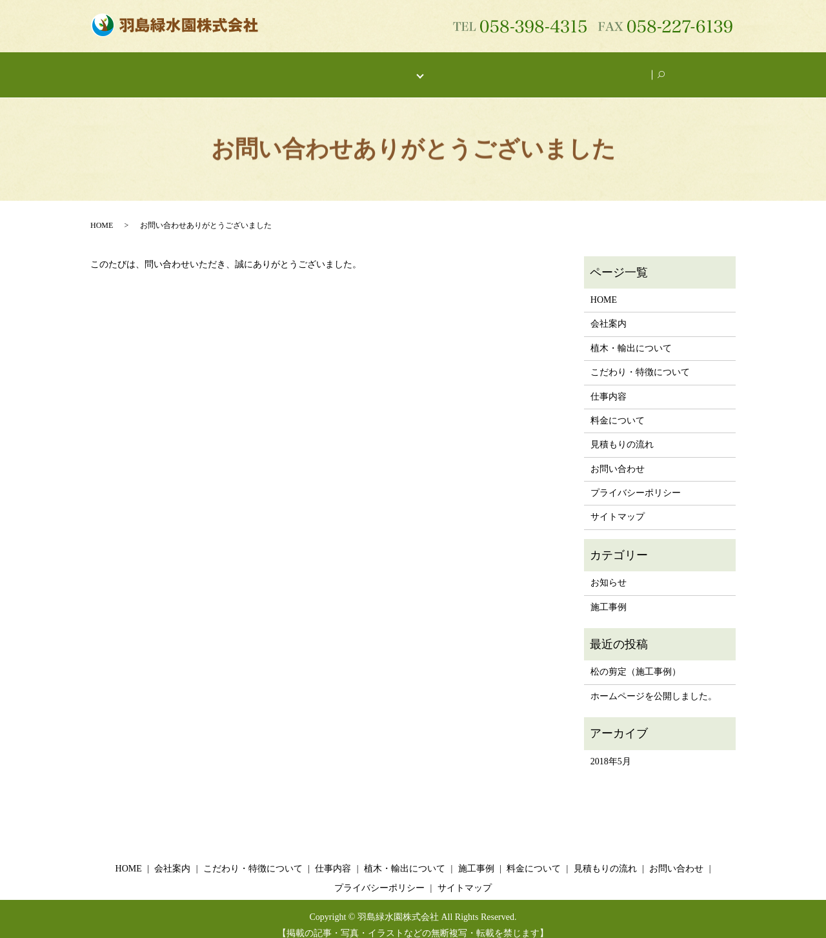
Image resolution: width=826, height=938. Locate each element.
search (668, 69)
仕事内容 (396, 68)
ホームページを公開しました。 (653, 684)
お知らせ (608, 570)
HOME (175, 68)
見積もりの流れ (622, 432)
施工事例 (554, 68)
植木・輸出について (477, 68)
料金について (617, 408)
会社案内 (224, 68)
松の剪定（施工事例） (635, 659)
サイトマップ (617, 504)
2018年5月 (610, 749)
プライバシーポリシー (635, 480)
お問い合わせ (617, 68)
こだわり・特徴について (310, 68)
